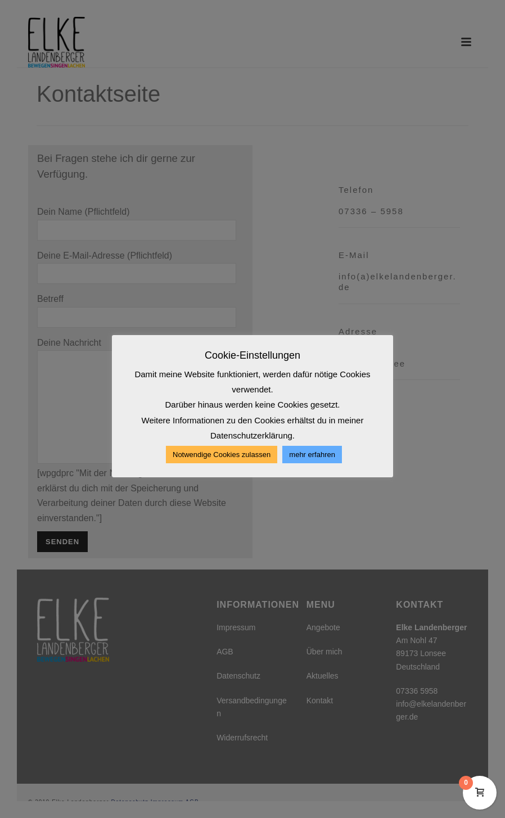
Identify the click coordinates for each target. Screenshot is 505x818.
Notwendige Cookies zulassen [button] (221, 454)
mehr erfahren (312, 454)
